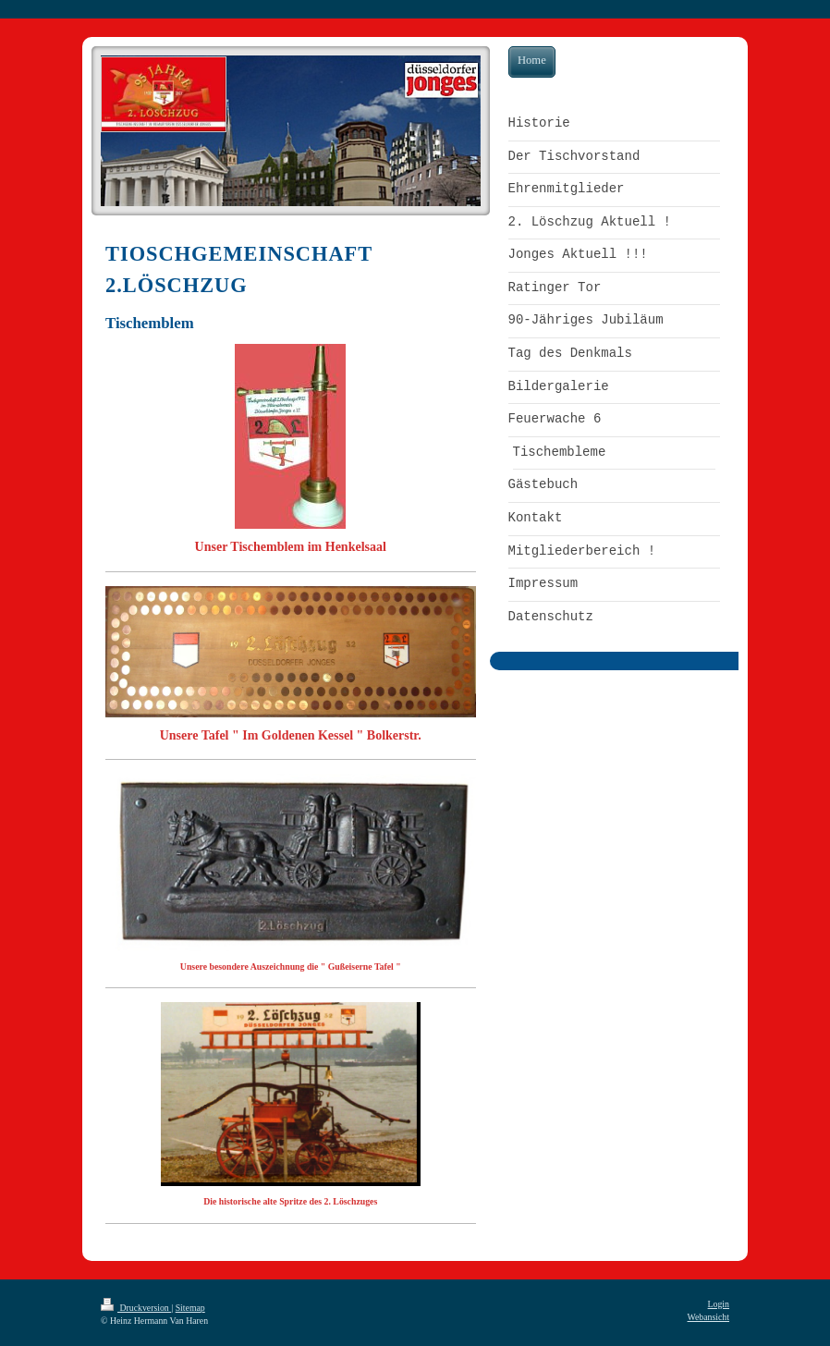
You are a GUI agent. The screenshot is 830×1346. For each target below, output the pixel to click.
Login (718, 1304)
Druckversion (136, 1308)
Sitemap (190, 1308)
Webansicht (708, 1317)
